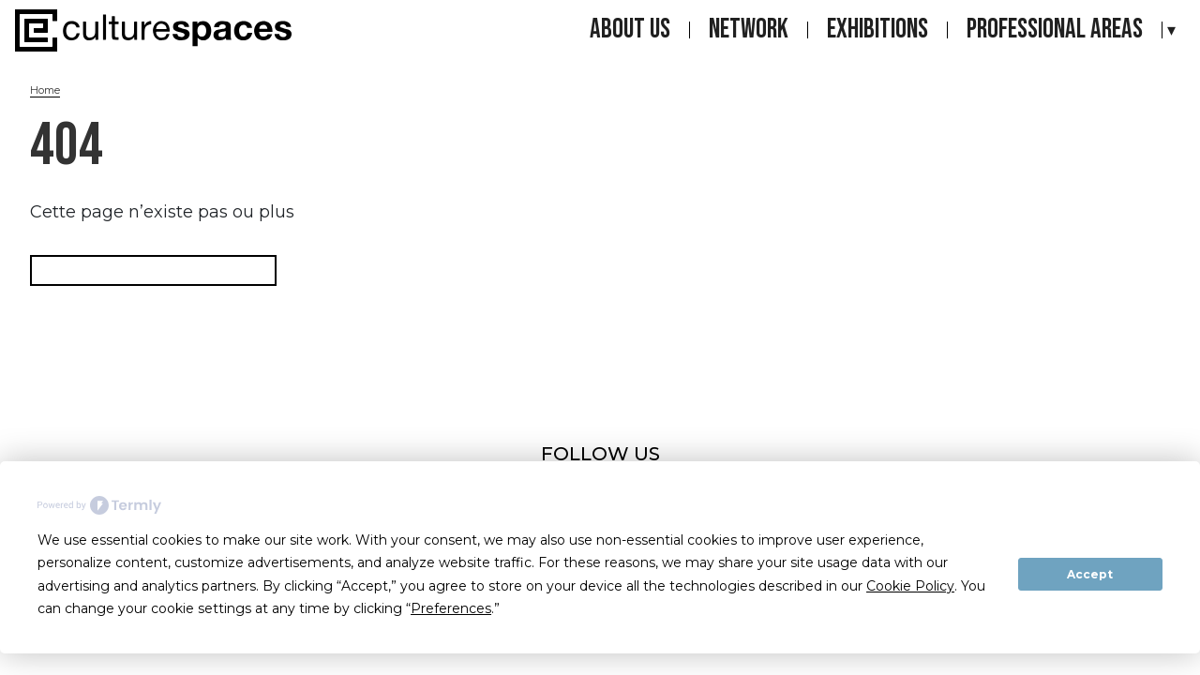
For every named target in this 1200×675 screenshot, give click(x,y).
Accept (1090, 574)
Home (45, 90)
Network (748, 30)
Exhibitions (877, 30)
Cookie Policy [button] (910, 586)
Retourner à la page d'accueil (153, 270)
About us (630, 30)
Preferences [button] (451, 608)
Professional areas (1055, 30)
